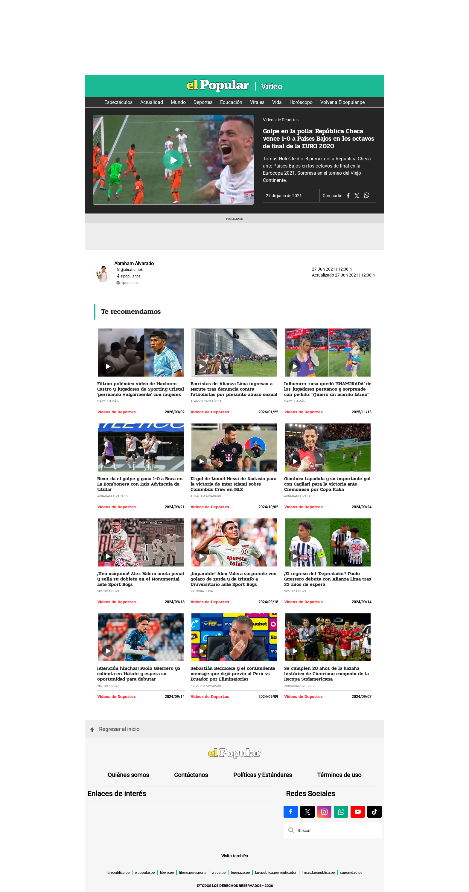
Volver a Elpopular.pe (342, 102)
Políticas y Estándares (262, 775)
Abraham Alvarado (112, 496)
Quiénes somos (128, 775)
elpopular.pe (130, 276)
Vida (277, 102)
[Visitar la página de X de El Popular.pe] (307, 812)
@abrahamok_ (132, 270)
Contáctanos (191, 775)
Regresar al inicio (114, 729)
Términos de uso (339, 775)
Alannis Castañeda (206, 401)
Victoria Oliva (108, 591)
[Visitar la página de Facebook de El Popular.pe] (291, 812)
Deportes (203, 102)
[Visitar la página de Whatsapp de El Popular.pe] (341, 812)
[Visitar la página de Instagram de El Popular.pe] (324, 812)
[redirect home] (234, 754)
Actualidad (151, 102)
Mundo (178, 102)
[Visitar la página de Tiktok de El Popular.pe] (374, 812)
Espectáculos (118, 102)
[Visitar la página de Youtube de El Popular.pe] (358, 812)
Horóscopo (301, 102)
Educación (231, 102)
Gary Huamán (107, 401)
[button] (291, 830)
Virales (257, 102)
